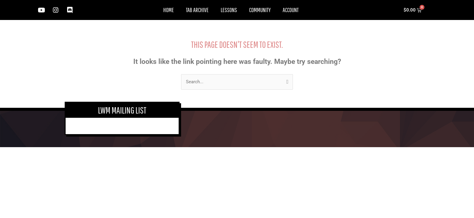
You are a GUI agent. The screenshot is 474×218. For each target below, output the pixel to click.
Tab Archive (197, 9)
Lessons (229, 9)
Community (260, 9)
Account (291, 9)
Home (168, 9)
